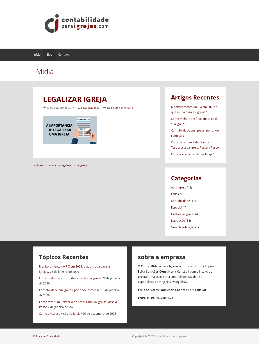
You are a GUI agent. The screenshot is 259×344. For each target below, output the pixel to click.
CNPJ (174, 194)
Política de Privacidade (46, 336)
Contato (63, 54)
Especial (176, 207)
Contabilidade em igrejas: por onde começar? (70, 290)
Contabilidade (180, 201)
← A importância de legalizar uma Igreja (60, 165)
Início (37, 54)
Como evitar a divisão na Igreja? (192, 154)
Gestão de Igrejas (183, 214)
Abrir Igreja (178, 187)
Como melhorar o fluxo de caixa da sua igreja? (70, 278)
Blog (49, 54)
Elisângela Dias (90, 107)
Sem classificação (183, 227)
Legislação (178, 221)
